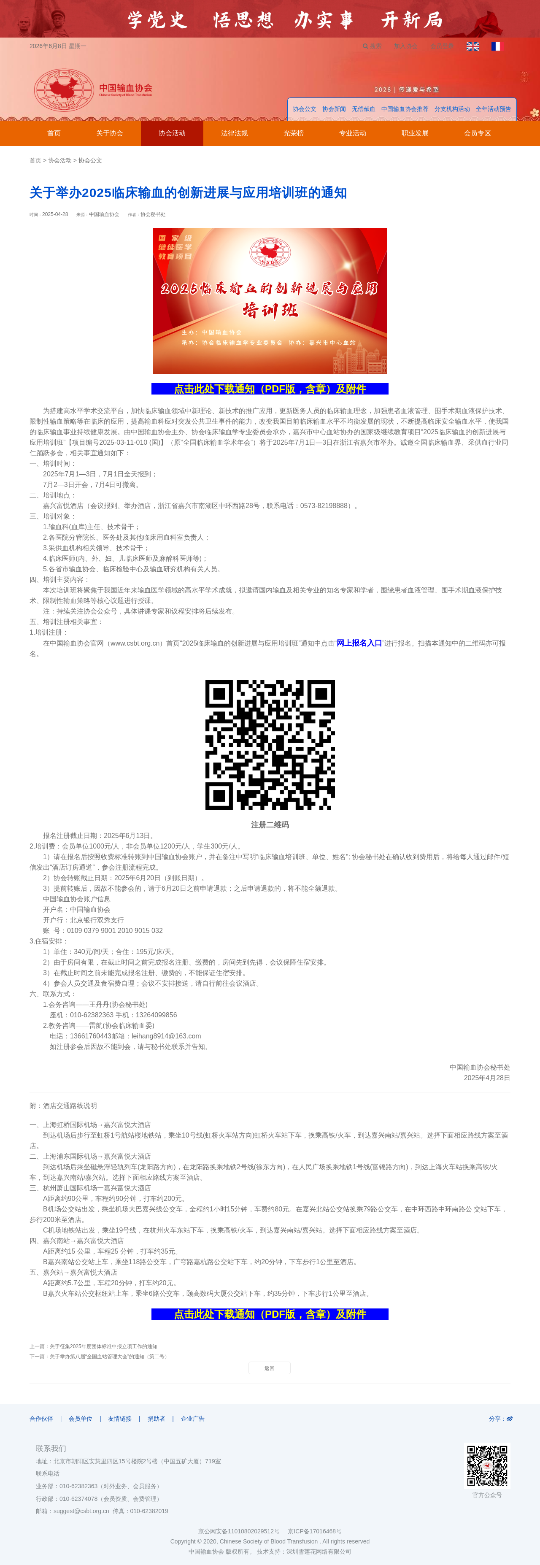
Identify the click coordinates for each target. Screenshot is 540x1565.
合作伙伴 (41, 1419)
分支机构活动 (452, 109)
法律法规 (234, 133)
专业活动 (352, 133)
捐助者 (157, 1419)
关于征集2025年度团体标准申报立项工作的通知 (103, 1347)
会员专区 (477, 133)
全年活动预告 (493, 109)
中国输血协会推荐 (405, 109)
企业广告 (193, 1419)
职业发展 (415, 133)
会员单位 (81, 1419)
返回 (270, 1369)
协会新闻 (334, 109)
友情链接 (120, 1419)
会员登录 (442, 46)
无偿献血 (363, 109)
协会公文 (304, 109)
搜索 (371, 46)
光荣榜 (294, 133)
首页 (54, 133)
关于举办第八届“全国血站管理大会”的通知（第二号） (110, 1357)
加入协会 (405, 46)
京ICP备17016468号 (315, 1531)
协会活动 (172, 133)
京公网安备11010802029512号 (243, 1531)
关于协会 (109, 133)
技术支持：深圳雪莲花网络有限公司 (304, 1551)
